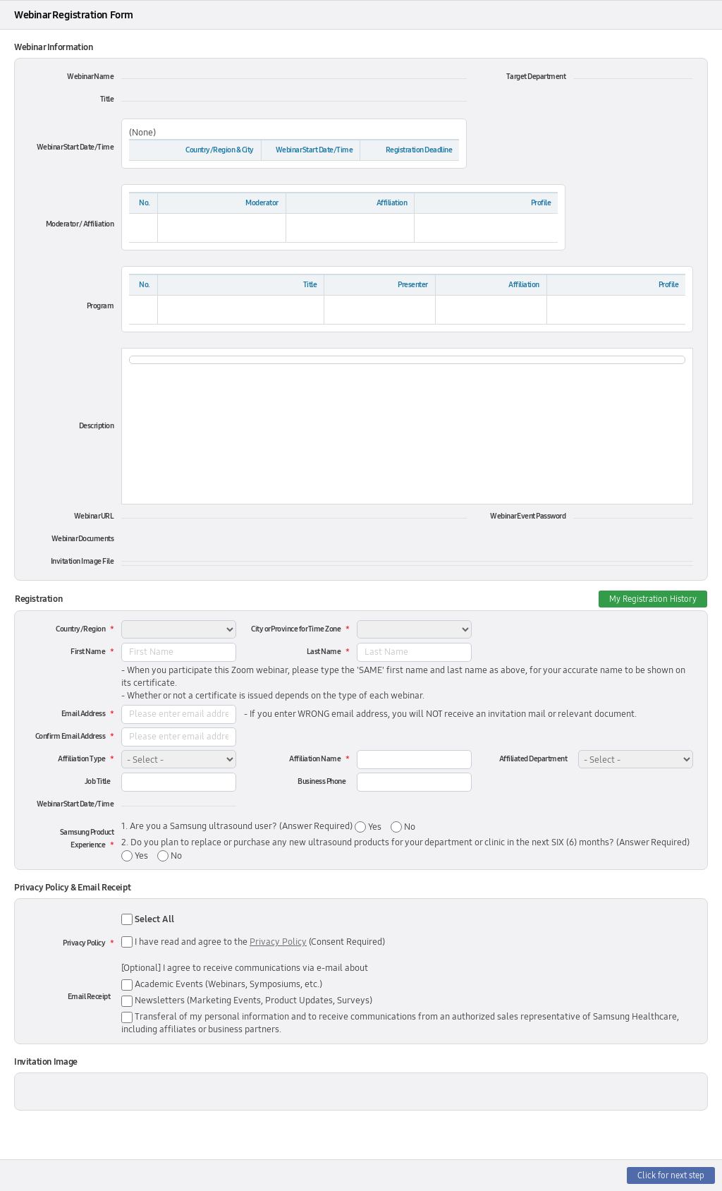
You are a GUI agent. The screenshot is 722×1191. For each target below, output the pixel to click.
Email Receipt (89, 996)
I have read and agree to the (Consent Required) (260, 942)
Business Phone (321, 781)
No (408, 827)
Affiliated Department (533, 758)
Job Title (98, 781)
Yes (373, 827)
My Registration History (653, 599)
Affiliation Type (81, 758)
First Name (88, 651)
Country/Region (80, 629)
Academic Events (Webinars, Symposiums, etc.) (221, 984)
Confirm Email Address (70, 736)
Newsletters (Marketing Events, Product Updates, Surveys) (246, 1000)
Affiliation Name (315, 758)
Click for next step (670, 1175)
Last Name (324, 651)
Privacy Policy (84, 943)
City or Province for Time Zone (296, 629)
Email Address (83, 713)
